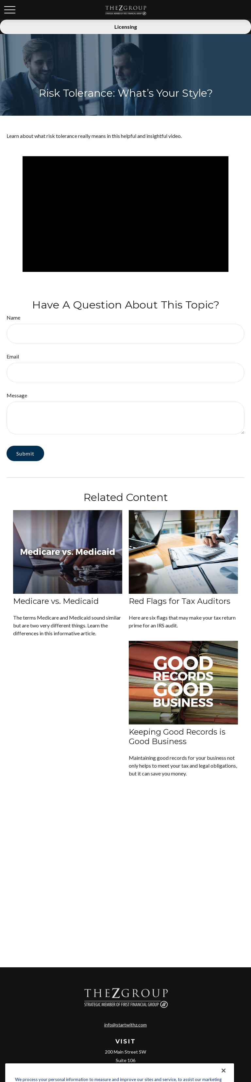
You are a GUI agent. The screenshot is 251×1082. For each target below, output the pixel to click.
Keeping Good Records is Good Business (177, 736)
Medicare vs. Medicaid (56, 601)
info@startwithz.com (125, 1024)
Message (17, 395)
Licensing (125, 27)
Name (13, 317)
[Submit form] (25, 453)
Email (13, 356)
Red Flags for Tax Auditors (179, 601)
